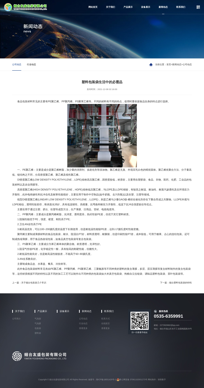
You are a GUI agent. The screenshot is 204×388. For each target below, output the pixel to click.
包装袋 (38, 328)
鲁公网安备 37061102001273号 (132, 379)
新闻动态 (163, 7)
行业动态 (31, 64)
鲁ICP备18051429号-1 (106, 379)
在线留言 (105, 323)
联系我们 (180, 7)
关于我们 (110, 7)
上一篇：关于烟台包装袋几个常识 (29, 282)
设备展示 (145, 7)
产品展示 (128, 7)
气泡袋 (38, 318)
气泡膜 (38, 323)
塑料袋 (38, 333)
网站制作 (152, 379)
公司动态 (187, 64)
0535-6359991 (168, 316)
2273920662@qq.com (169, 325)
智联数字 (162, 379)
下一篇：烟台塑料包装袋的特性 (176, 282)
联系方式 (105, 318)
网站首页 (92, 7)
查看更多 (83, 328)
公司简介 (16, 318)
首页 (168, 64)
